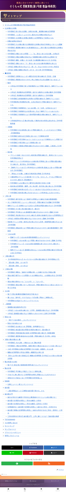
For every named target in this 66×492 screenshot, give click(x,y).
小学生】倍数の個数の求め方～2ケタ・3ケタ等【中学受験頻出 (30, 70)
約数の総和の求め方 (15, 41)
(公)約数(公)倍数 (10, 28)
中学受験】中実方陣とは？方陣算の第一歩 (25, 143)
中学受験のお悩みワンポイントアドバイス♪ (23, 301)
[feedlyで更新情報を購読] (17, 463)
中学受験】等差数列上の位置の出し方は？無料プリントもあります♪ (34, 111)
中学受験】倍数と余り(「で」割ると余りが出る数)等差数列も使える (32, 63)
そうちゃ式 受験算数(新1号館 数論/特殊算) (20, 25)
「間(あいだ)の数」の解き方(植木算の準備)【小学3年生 (30, 174)
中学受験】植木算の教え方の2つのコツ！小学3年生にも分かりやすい (35, 193)
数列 (9, 83)
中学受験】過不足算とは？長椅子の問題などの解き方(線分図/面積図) (32, 199)
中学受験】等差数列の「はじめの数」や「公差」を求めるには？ (33, 108)
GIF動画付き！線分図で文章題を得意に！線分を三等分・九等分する (32, 407)
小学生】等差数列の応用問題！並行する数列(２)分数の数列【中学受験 (35, 92)
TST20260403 (10, 419)
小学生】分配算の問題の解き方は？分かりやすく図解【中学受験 (31, 219)
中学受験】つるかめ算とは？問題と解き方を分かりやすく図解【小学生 (36, 240)
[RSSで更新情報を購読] (49, 463)
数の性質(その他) (11, 362)
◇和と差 (8, 196)
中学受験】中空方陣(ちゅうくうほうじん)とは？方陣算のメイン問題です (36, 139)
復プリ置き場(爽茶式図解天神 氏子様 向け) (23, 294)
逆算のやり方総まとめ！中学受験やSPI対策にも (25, 378)
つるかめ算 (12, 234)
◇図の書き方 (9, 256)
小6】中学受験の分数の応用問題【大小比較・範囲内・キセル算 (30, 349)
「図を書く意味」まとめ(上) (18, 266)
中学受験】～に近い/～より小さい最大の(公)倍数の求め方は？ (30, 35)
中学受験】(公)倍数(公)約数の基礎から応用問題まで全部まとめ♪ (31, 38)
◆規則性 (8, 73)
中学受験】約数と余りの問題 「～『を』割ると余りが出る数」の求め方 (33, 54)
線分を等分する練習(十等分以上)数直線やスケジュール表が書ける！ (32, 397)
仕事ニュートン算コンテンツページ (20, 384)
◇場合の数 (9, 269)
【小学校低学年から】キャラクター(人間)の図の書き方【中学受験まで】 (34, 259)
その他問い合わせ (11, 423)
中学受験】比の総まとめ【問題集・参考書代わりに (26, 326)
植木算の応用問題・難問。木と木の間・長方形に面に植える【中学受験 (36, 186)
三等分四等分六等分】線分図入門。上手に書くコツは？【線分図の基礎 (33, 416)
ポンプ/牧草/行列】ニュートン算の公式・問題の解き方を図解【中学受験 (34, 202)
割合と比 (8, 317)
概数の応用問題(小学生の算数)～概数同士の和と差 (26, 352)
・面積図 (8, 304)
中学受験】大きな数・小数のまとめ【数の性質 (24, 343)
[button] (54, 453)
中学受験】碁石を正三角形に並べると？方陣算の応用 (29, 136)
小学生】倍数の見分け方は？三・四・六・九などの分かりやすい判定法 (33, 67)
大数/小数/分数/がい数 (12, 339)
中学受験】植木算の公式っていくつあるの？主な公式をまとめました (35, 189)
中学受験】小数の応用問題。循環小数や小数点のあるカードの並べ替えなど (35, 346)
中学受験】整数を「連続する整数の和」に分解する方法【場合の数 (32, 272)
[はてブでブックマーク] (54, 447)
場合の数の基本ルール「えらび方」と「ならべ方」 (26, 282)
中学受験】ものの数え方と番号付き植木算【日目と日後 (30, 183)
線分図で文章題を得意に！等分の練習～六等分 (24, 401)
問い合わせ (33, 481)
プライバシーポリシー (13, 432)
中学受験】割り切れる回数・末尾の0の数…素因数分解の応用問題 (31, 31)
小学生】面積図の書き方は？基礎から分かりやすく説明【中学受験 (32, 314)
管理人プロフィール (12, 436)
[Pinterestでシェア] (33, 453)
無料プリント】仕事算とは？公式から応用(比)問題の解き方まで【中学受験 (34, 206)
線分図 (7, 388)
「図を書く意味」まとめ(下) (18, 262)
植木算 (10, 152)
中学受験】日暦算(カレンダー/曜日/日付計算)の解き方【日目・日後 (32, 76)
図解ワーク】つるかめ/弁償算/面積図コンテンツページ (30, 237)
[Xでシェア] (12, 447)
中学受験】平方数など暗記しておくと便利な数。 (25, 371)
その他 (7, 291)
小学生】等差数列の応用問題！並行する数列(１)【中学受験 (31, 95)
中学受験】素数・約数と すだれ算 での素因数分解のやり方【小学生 (32, 60)
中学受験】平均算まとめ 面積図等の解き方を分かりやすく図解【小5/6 (33, 212)
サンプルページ (10, 429)
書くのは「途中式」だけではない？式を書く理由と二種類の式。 (31, 297)
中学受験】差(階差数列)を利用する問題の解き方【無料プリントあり (34, 99)
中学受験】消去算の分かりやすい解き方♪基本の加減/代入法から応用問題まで (35, 215)
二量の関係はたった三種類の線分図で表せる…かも (26, 391)
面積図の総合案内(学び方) (17, 307)
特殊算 (7, 381)
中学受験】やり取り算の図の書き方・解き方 (24, 209)
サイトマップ (9, 426)
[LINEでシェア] (12, 453)
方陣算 (10, 127)
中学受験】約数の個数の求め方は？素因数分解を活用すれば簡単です (32, 57)
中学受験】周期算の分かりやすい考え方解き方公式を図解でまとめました (34, 80)
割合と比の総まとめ (15, 323)
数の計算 (8, 368)
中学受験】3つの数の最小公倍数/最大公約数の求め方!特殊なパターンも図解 (35, 44)
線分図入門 (9, 394)
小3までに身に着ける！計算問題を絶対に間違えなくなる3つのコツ (32, 375)
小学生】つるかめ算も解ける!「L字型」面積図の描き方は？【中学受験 (33, 310)
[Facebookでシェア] (33, 447)
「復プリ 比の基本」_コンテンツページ (22, 320)
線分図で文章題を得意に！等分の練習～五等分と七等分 (28, 404)
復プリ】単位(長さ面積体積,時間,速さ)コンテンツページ (28, 365)
